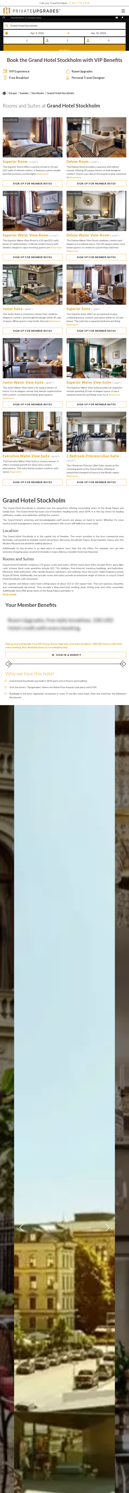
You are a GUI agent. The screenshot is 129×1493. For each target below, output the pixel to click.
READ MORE (10, 597)
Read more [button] (42, 176)
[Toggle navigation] (123, 11)
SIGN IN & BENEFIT (66, 657)
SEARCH (64, 47)
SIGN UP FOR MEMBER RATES (32, 186)
